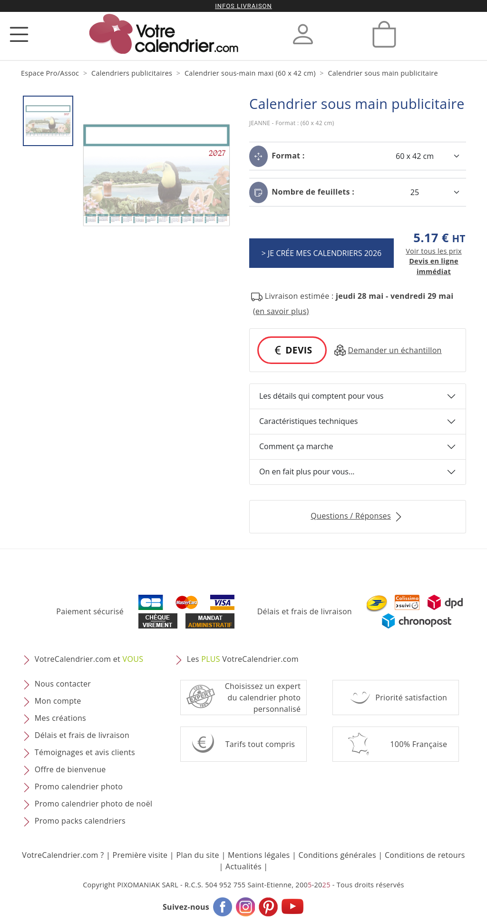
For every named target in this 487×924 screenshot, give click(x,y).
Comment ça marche (296, 446)
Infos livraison (243, 6)
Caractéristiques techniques (308, 421)
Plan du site (197, 855)
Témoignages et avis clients (85, 752)
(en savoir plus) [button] (281, 311)
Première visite (140, 855)
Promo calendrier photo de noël (94, 803)
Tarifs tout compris (260, 744)
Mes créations (60, 718)
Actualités (243, 866)
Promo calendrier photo (79, 786)
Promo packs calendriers (80, 821)
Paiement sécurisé (90, 611)
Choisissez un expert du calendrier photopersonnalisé (263, 697)
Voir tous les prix (434, 251)
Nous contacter (63, 683)
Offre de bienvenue (70, 769)
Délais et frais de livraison (304, 611)
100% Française (418, 744)
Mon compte (58, 701)
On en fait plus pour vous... (307, 471)
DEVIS (292, 350)
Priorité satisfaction (411, 697)
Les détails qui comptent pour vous (321, 396)
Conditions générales (337, 855)
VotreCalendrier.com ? (63, 855)
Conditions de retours (425, 855)
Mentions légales (259, 855)
